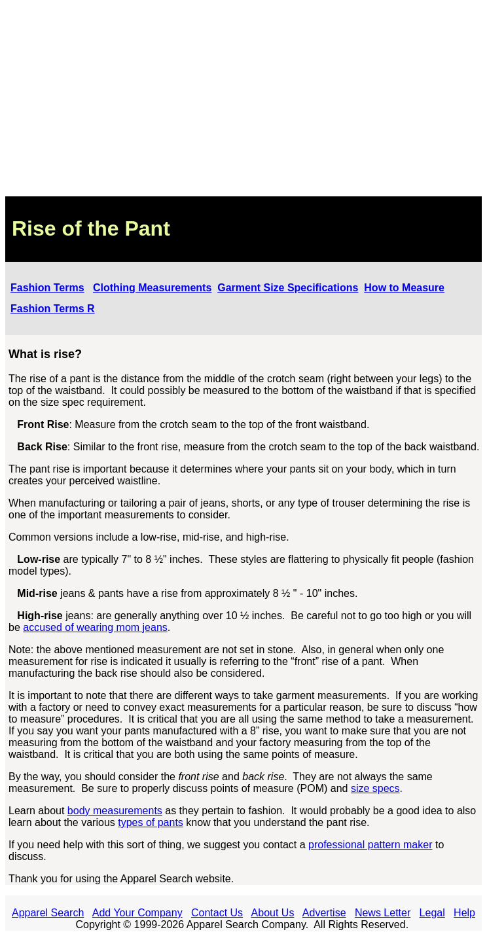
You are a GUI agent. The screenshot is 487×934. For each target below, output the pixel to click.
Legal (432, 912)
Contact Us (217, 912)
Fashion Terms (47, 287)
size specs (375, 788)
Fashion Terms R (52, 308)
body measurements (114, 810)
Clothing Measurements (152, 287)
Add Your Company (137, 912)
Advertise (324, 912)
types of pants (150, 822)
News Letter (382, 912)
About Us (273, 912)
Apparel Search (48, 912)
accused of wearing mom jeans (95, 627)
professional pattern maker (370, 844)
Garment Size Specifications (287, 287)
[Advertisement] (243, 98)
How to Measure (404, 287)
